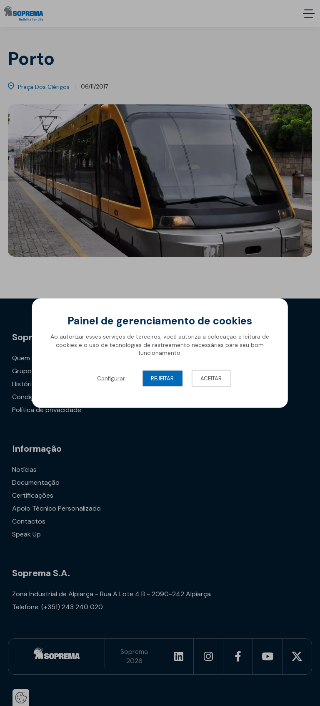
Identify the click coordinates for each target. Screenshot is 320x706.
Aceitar (211, 378)
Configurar (111, 378)
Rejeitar (162, 378)
